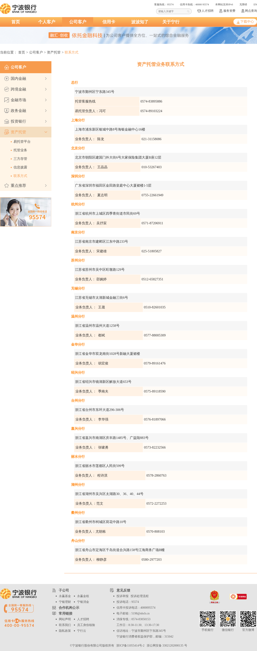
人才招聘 (208, 10)
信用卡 (108, 21)
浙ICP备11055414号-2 (130, 645)
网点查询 (251, 10)
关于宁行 (170, 21)
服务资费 (229, 10)
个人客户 (46, 21)
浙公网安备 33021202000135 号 (166, 645)
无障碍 (243, 4)
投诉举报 (122, 596)
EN (255, 4)
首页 (15, 21)
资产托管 (54, 52)
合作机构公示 (69, 607)
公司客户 (77, 21)
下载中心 (247, 21)
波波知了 (139, 21)
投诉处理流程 (140, 596)
